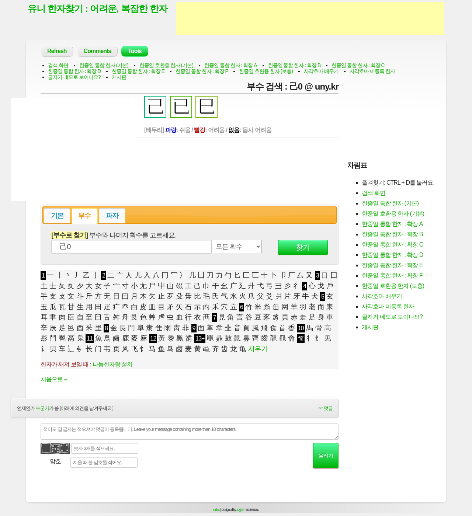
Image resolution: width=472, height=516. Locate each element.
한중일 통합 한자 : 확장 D (74, 71)
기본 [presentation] (57, 215)
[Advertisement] (310, 18)
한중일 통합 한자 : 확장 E (138, 71)
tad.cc (216, 510)
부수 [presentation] (84, 215)
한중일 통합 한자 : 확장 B (294, 65)
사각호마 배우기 (321, 71)
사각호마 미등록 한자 (372, 71)
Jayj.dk (240, 510)
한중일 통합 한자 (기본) (103, 65)
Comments (97, 51)
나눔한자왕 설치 (112, 364)
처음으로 (54, 379)
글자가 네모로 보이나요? (74, 77)
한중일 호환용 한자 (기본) (166, 65)
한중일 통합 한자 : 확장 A (230, 65)
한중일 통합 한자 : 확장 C (358, 65)
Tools (134, 51)
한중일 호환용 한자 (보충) (266, 71)
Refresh (57, 51)
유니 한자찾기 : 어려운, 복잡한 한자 (97, 8)
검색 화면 (58, 65)
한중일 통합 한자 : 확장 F (202, 71)
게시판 (119, 77)
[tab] (57, 215)
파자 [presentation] (112, 215)
